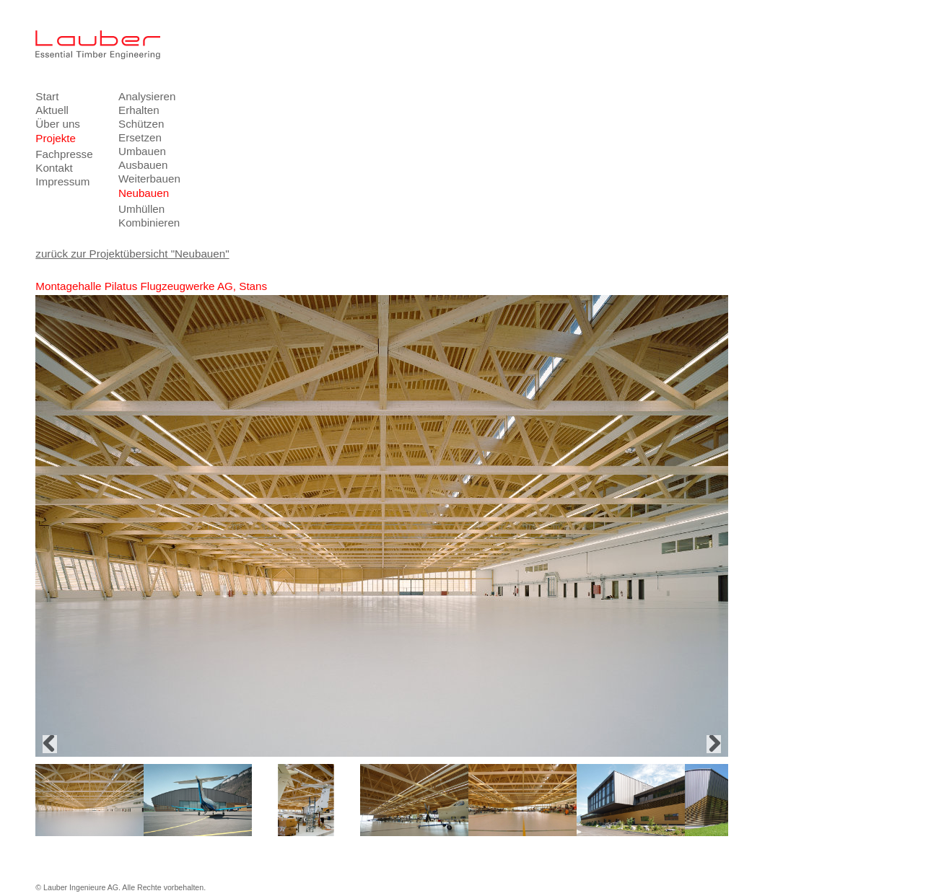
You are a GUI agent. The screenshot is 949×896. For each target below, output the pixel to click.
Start (46, 96)
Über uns (57, 124)
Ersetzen (140, 137)
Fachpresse (63, 154)
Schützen (141, 124)
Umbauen (142, 151)
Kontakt (54, 168)
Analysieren (146, 96)
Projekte (55, 138)
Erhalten (138, 110)
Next (714, 744)
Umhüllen (141, 209)
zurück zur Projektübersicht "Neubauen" (132, 253)
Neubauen (143, 193)
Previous (50, 744)
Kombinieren (149, 222)
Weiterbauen (149, 178)
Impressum (62, 181)
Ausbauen (142, 165)
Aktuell (52, 110)
